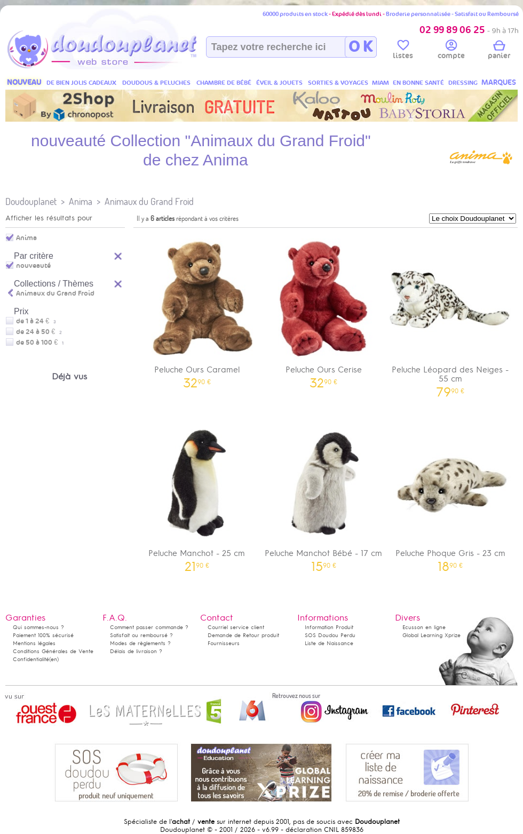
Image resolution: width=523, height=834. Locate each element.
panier (499, 51)
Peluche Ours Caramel (196, 310)
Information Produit (329, 627)
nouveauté (33, 265)
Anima (80, 201)
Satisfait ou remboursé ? (141, 635)
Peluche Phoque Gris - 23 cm (450, 493)
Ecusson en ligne (424, 627)
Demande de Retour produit (243, 635)
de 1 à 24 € (36, 321)
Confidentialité (31, 659)
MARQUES (498, 82)
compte (451, 51)
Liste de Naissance (329, 643)
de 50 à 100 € (40, 342)
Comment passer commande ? (149, 627)
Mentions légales (34, 643)
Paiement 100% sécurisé (43, 635)
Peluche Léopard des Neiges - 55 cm (450, 314)
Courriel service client (236, 627)
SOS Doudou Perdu (330, 635)
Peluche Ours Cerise (323, 310)
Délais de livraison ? (136, 651)
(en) (54, 659)
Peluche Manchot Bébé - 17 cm (323, 493)
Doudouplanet (31, 201)
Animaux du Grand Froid (149, 201)
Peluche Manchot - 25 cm (196, 493)
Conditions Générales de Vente (53, 651)
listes (403, 51)
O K (360, 47)
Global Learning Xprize (431, 635)
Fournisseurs (224, 643)
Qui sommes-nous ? (38, 627)
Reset (118, 254)
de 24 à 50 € (39, 332)
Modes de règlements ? (140, 643)
